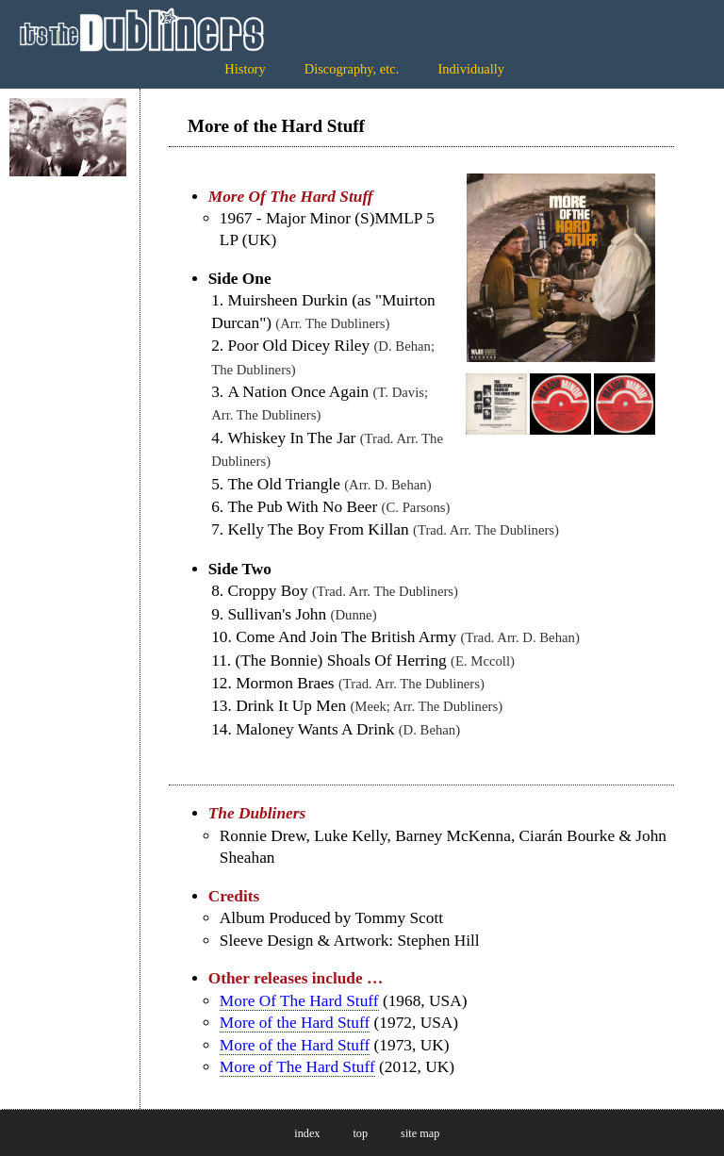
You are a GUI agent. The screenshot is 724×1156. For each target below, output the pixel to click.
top (360, 1133)
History (244, 68)
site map (420, 1133)
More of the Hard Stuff (295, 1023)
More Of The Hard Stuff (299, 1001)
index (307, 1133)
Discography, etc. (352, 68)
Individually (470, 68)
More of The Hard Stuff (297, 1067)
